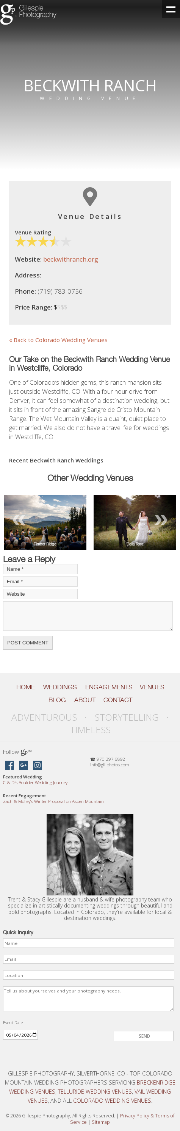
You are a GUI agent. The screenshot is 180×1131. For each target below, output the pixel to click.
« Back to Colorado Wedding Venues (58, 340)
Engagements (109, 687)
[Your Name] (40, 569)
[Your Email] (40, 581)
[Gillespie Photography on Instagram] (37, 766)
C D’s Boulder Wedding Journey (35, 782)
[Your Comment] (88, 616)
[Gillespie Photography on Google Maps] (23, 766)
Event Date (13, 1022)
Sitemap (101, 1122)
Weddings (60, 687)
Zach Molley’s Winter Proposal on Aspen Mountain (53, 801)
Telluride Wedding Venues (95, 1091)
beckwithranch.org (70, 259)
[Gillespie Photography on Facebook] (9, 766)
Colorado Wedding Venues (112, 1100)
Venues (152, 687)
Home (25, 687)
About (84, 700)
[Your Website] (40, 594)
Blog (57, 700)
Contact (117, 700)
